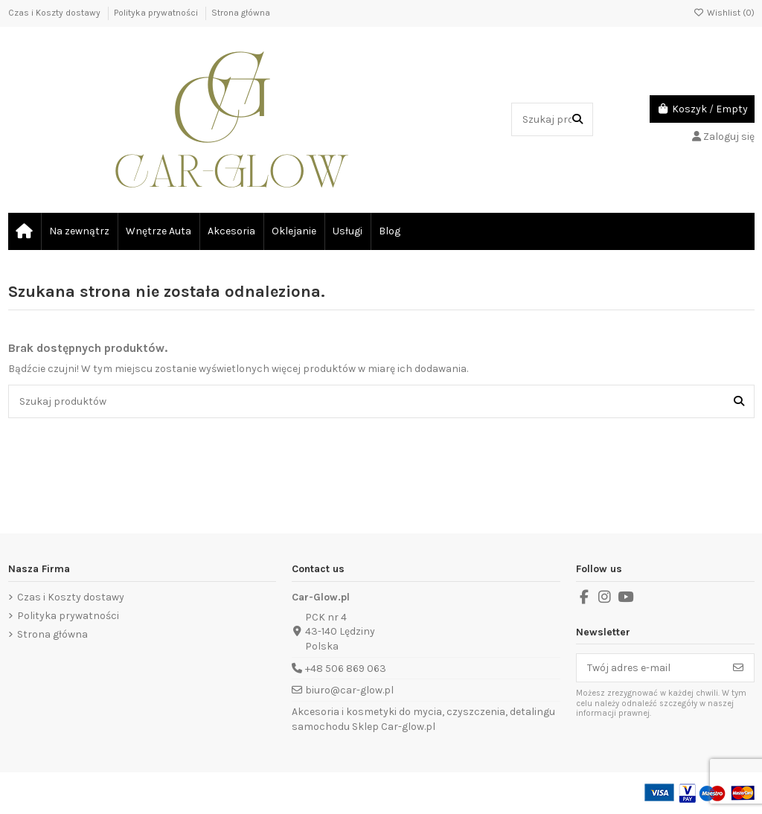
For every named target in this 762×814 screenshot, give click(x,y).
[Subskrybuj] (738, 668)
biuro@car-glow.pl (349, 690)
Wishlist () (724, 12)
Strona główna (240, 12)
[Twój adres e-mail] (650, 668)
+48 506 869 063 (345, 668)
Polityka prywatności (157, 12)
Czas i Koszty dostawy (55, 12)
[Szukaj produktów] (577, 119)
